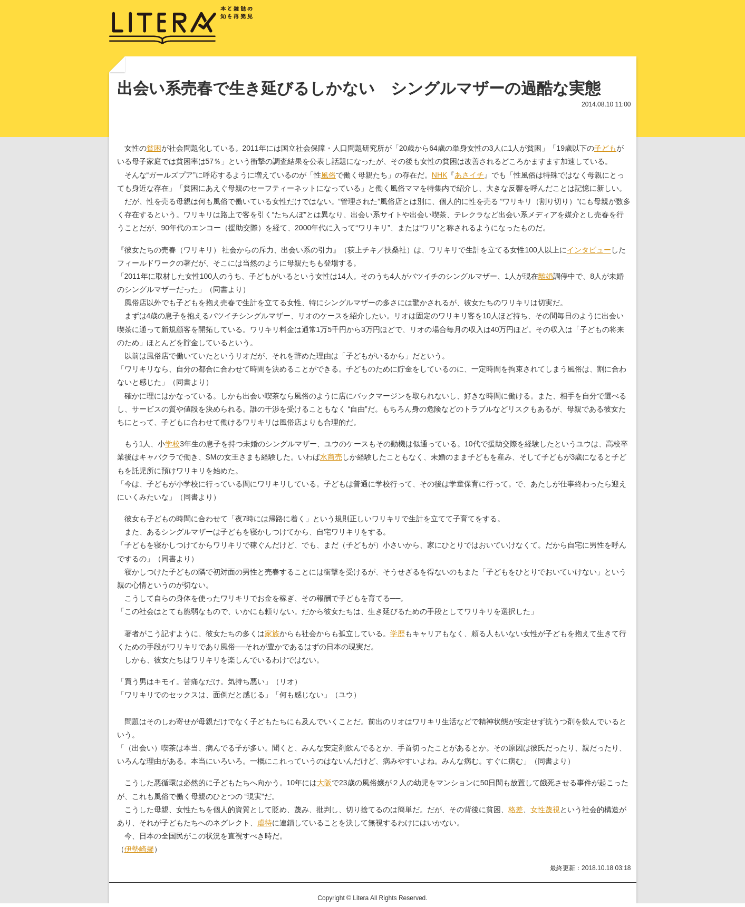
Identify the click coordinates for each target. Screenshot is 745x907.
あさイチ (469, 175)
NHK (440, 175)
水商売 (331, 457)
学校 (172, 444)
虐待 (264, 822)
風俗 (328, 175)
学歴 (397, 633)
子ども (605, 148)
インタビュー (589, 250)
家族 (272, 633)
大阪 (324, 782)
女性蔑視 (545, 809)
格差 (515, 809)
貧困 (154, 148)
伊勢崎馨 (139, 849)
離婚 (545, 276)
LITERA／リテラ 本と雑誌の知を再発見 (181, 25)
